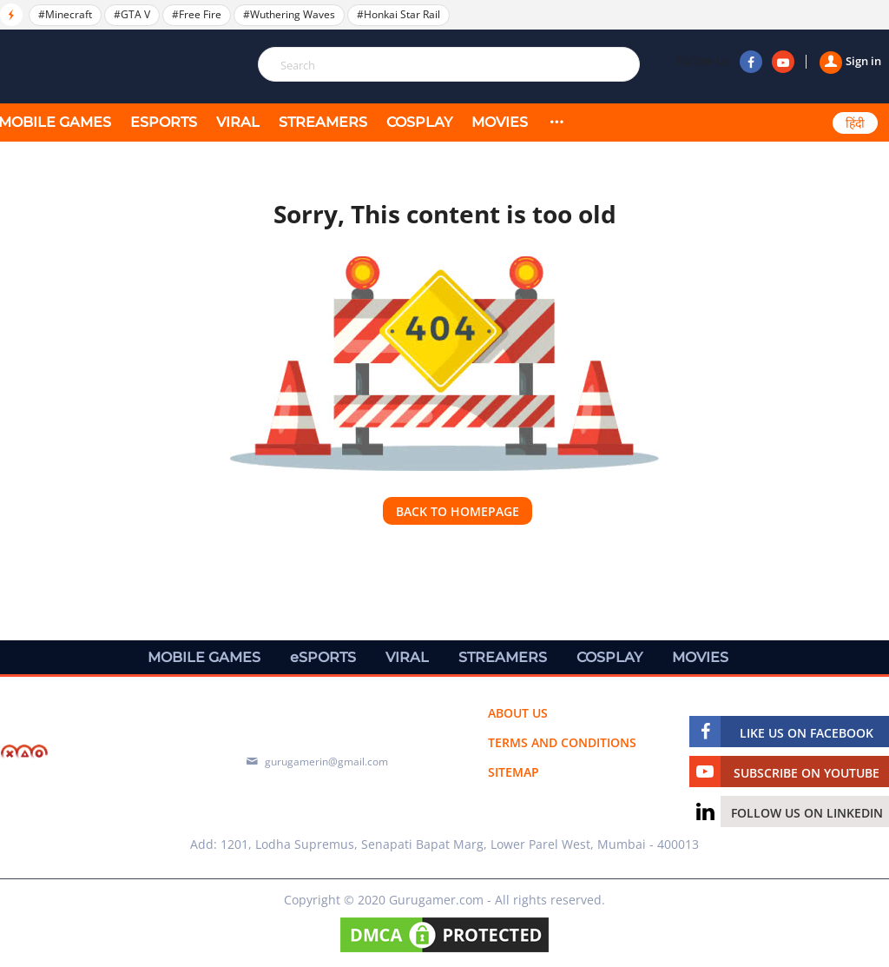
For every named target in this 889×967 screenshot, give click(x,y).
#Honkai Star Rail (398, 14)
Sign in (850, 61)
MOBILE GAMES (204, 657)
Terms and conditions (562, 742)
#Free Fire (196, 14)
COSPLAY (419, 122)
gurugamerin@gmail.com (326, 761)
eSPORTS (163, 122)
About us (518, 713)
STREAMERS (323, 122)
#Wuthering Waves (289, 14)
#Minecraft (65, 14)
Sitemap (513, 772)
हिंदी (855, 123)
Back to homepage (457, 511)
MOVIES (499, 122)
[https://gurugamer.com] (95, 754)
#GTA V (132, 14)
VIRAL (238, 122)
